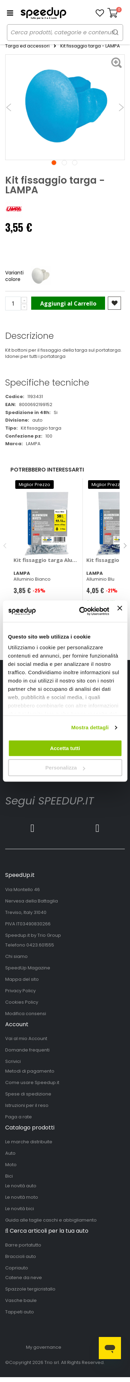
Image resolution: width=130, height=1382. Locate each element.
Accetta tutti (65, 748)
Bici (9, 1176)
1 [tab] (54, 162)
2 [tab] (64, 162)
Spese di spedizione (28, 1094)
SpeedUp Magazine (27, 968)
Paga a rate (18, 1116)
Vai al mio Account (26, 1038)
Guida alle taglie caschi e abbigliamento (51, 1220)
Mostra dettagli (90, 727)
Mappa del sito (22, 979)
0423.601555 (40, 945)
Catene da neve (23, 1277)
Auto (10, 1153)
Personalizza (65, 768)
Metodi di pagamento (29, 1071)
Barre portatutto (23, 1245)
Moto (11, 1164)
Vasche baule (21, 1300)
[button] (100, 13)
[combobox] (65, 32)
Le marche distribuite (28, 1141)
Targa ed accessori (27, 46)
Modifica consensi (25, 1013)
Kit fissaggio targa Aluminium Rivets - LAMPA (47, 560)
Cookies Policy (21, 1002)
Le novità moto (21, 1197)
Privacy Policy (20, 990)
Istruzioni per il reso (27, 1105)
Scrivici (13, 1061)
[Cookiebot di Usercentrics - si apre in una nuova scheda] (81, 611)
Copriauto (16, 1268)
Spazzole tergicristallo (30, 1289)
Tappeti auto (19, 1312)
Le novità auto (20, 1185)
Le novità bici (19, 1208)
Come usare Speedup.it (32, 1082)
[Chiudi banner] (119, 611)
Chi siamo (16, 956)
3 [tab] (74, 162)
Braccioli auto (20, 1256)
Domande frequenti (27, 1050)
